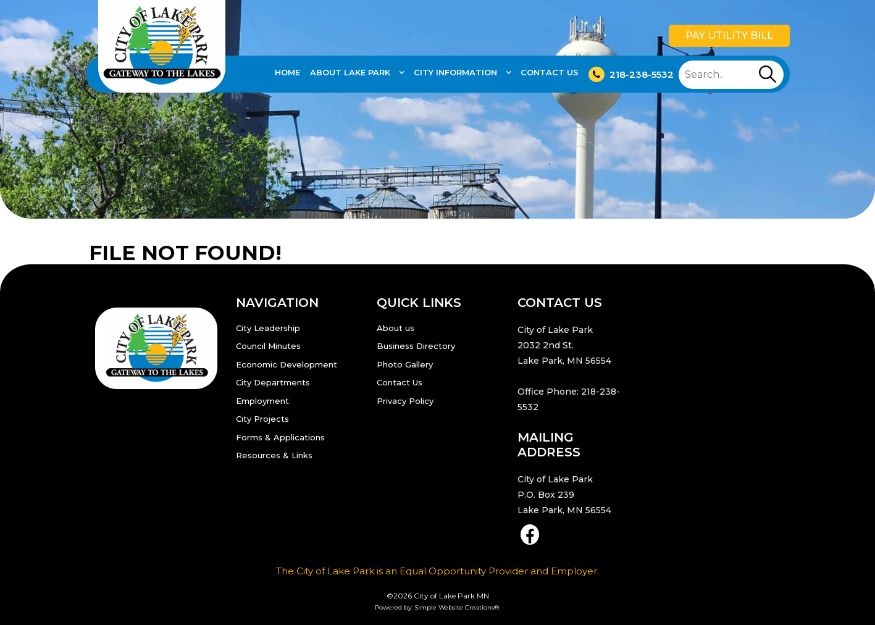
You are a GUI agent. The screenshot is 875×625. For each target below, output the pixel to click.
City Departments (273, 382)
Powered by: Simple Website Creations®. (437, 607)
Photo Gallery (405, 364)
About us (395, 328)
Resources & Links (274, 455)
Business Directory (416, 346)
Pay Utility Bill (729, 35)
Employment (262, 401)
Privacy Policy (405, 401)
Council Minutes (268, 346)
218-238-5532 (631, 74)
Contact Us (550, 72)
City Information (457, 72)
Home (287, 72)
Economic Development (286, 364)
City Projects (262, 419)
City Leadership (268, 328)
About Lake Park (351, 72)
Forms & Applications (280, 437)
